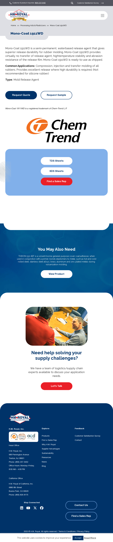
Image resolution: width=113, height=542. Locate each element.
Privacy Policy (83, 531)
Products (45, 435)
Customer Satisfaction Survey (90, 3)
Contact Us (81, 505)
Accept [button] (78, 538)
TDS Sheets (56, 161)
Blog (44, 466)
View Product (56, 274)
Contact (78, 440)
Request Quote (21, 95)
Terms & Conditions (66, 531)
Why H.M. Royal (49, 444)
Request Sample (56, 95)
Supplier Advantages (51, 448)
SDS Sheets (56, 171)
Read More (90, 538)
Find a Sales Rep (56, 181)
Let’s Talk (56, 386)
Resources (46, 457)
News (44, 461)
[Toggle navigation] (102, 15)
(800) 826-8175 (21, 494)
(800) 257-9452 (40, 3)
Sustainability (48, 453)
